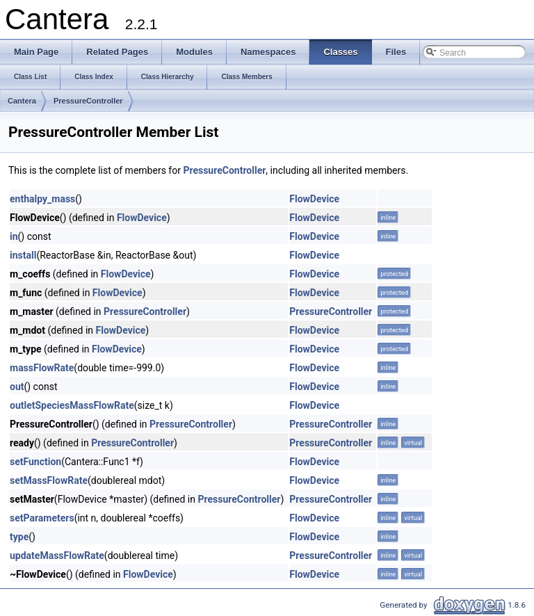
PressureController (88, 101)
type (19, 536)
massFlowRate (42, 367)
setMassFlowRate (49, 480)
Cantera (22, 101)
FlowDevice (314, 198)
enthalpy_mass (42, 198)
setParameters (42, 518)
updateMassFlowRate (57, 555)
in (14, 236)
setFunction (35, 461)
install (23, 255)
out (17, 386)
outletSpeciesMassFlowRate (72, 405)
